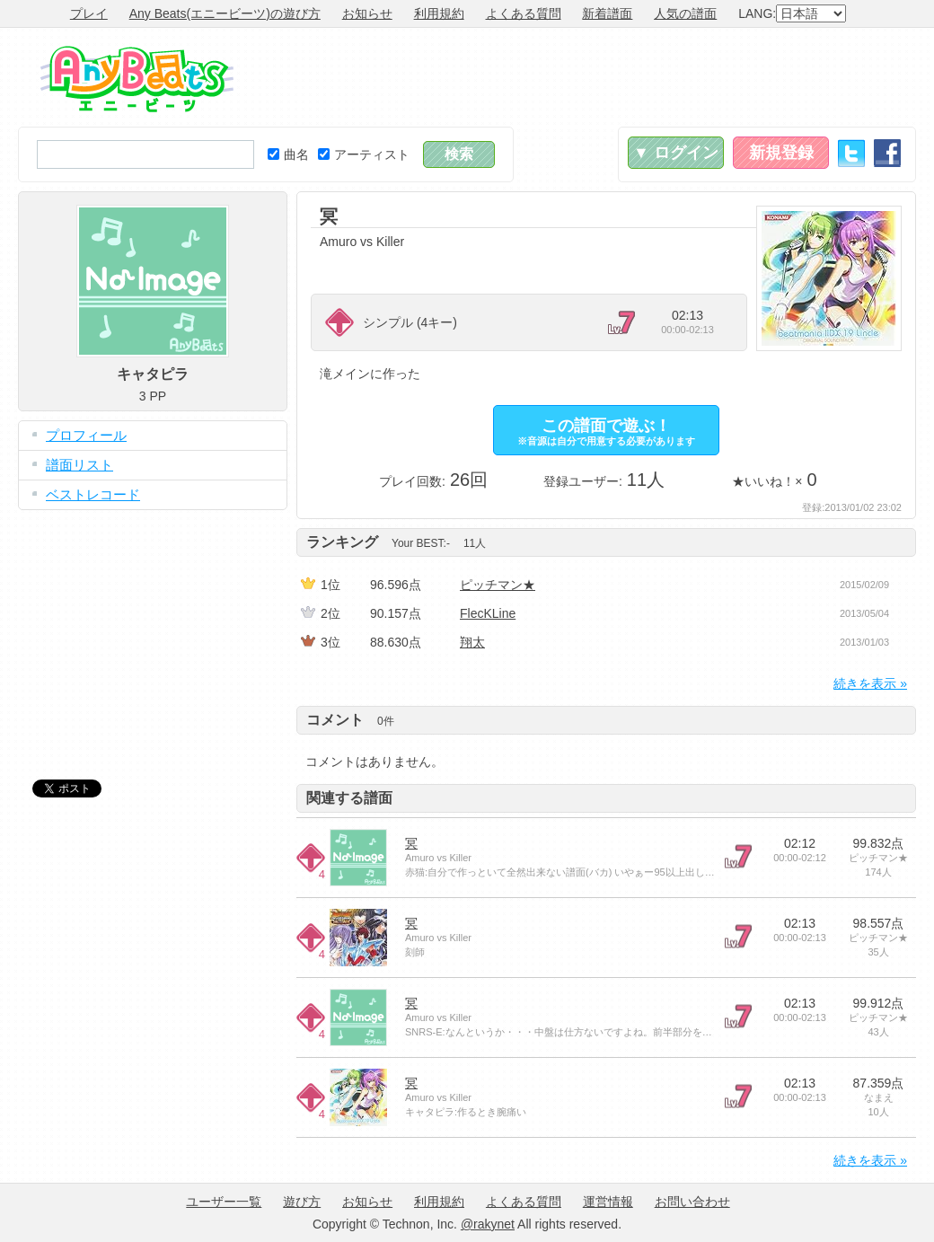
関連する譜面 (349, 798)
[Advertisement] (589, 77)
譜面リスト (79, 464)
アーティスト (364, 154)
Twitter (851, 153)
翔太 (472, 642)
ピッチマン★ (497, 584)
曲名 (288, 154)
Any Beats (137, 79)
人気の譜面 (685, 13)
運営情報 (608, 1201)
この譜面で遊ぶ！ (606, 431)
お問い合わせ (692, 1201)
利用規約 (439, 13)
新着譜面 (607, 13)
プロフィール (86, 435)
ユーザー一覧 (223, 1201)
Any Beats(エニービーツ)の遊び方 (225, 13)
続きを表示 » (870, 683)
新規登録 (781, 153)
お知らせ (367, 13)
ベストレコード (93, 494)
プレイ (89, 13)
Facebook (887, 153)
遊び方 (302, 1201)
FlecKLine (487, 613)
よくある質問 (523, 13)
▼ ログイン (675, 153)
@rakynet (488, 1224)
